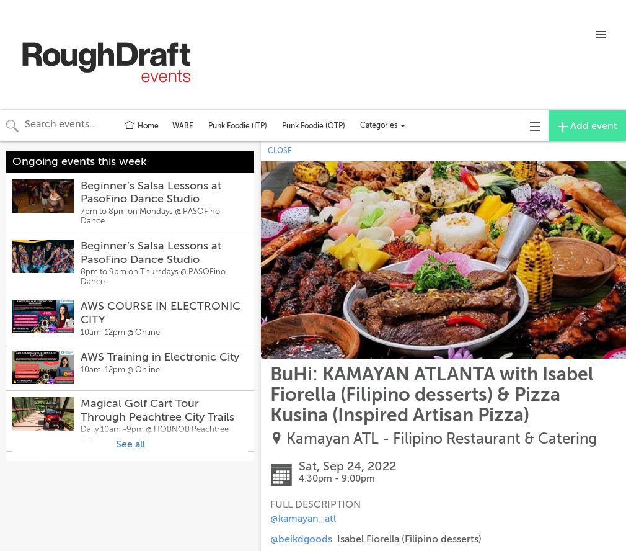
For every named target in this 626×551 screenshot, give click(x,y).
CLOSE (280, 150)
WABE (182, 126)
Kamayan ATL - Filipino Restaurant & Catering (441, 439)
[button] (600, 35)
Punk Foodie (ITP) (237, 126)
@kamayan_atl (303, 518)
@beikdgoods (301, 539)
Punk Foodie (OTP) (313, 126)
